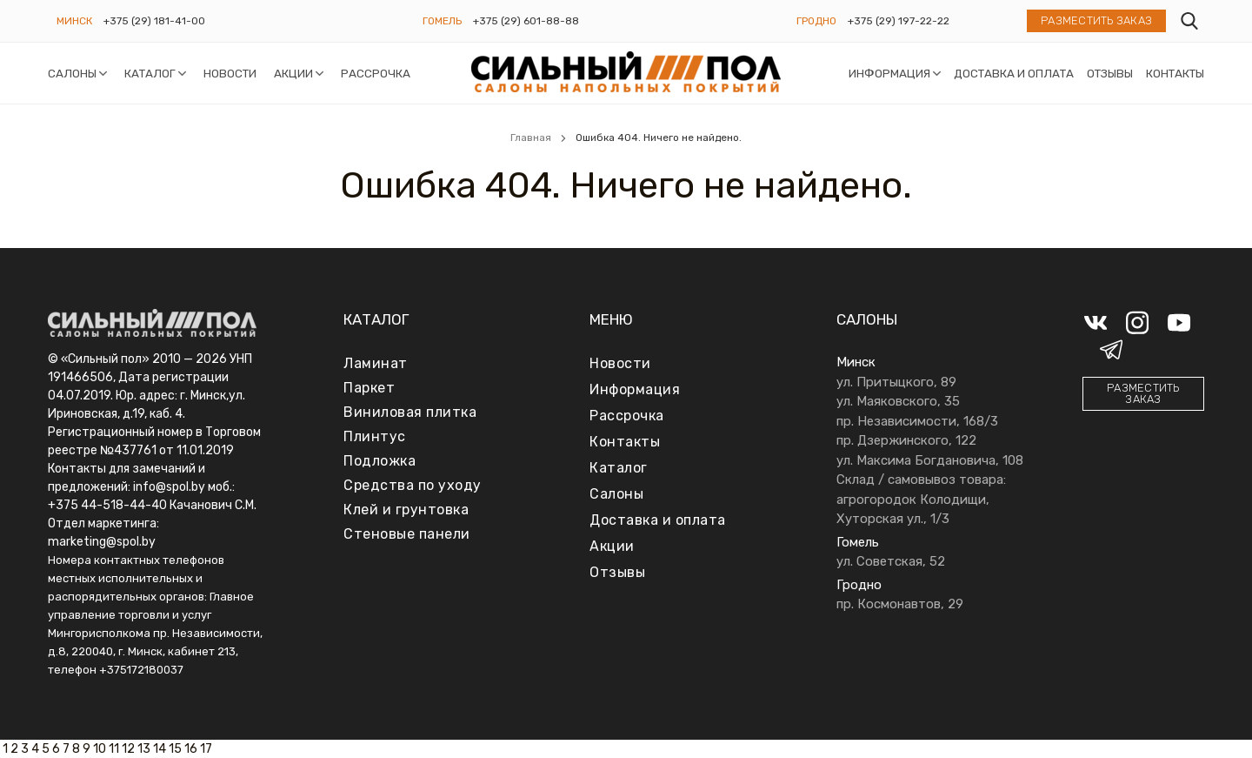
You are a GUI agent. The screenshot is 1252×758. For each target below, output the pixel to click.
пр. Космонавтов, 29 (899, 604)
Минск (74, 21)
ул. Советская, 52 (890, 561)
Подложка (379, 461)
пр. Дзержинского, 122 (906, 440)
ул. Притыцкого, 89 (896, 382)
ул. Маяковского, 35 (898, 401)
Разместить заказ (1096, 21)
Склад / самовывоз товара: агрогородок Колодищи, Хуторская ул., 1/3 (921, 499)
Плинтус (374, 436)
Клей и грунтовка (406, 509)
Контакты (1175, 73)
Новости (229, 73)
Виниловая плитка (409, 412)
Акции (293, 73)
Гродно (816, 21)
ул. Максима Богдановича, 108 (929, 460)
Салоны (72, 73)
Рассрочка (375, 73)
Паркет (369, 387)
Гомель (442, 21)
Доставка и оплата (1014, 73)
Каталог (150, 73)
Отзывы (1110, 73)
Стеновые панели (406, 534)
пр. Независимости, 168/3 (917, 421)
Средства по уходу (412, 485)
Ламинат (375, 363)
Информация (889, 73)
